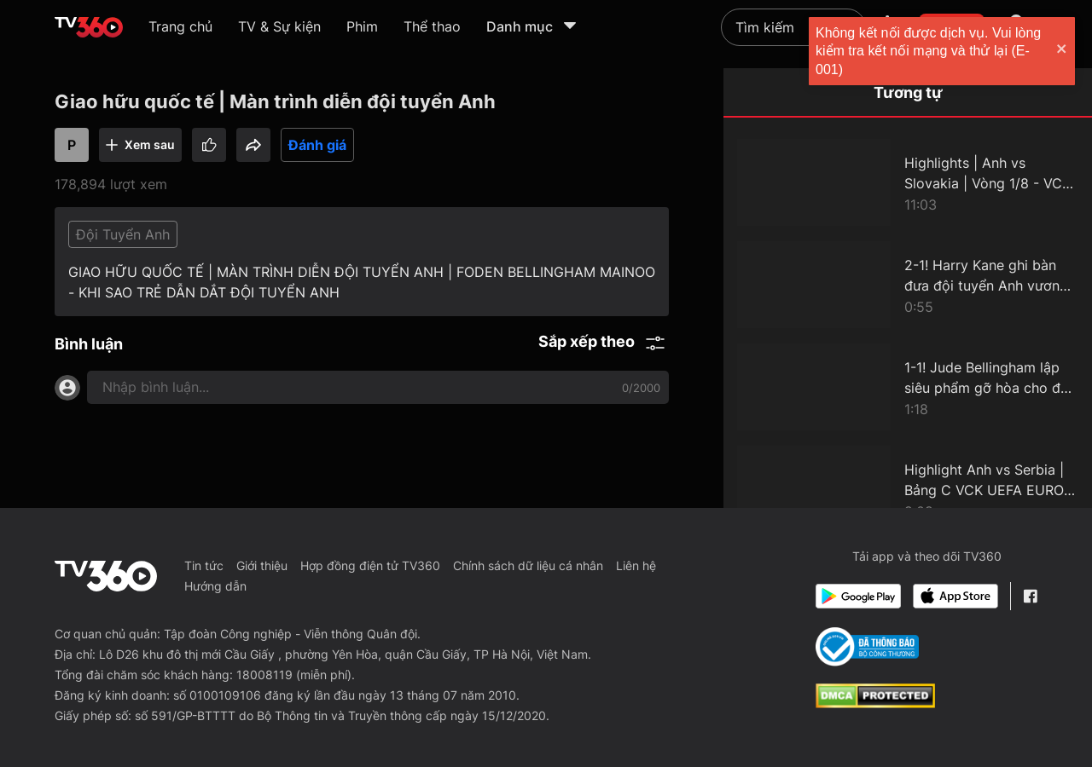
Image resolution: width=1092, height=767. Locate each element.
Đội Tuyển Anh (123, 234)
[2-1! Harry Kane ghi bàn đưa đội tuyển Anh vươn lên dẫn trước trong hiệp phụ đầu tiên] (907, 285)
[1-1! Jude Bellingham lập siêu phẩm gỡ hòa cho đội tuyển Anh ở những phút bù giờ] (907, 387)
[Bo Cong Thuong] (867, 646)
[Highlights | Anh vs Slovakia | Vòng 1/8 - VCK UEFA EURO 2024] (907, 182)
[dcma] (875, 703)
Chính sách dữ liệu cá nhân (528, 565)
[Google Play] (858, 596)
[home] (89, 27)
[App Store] (955, 596)
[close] (1062, 51)
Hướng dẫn (215, 586)
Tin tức (204, 565)
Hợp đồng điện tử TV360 (370, 565)
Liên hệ (636, 565)
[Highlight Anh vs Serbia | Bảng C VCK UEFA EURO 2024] (907, 489)
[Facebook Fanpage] (1030, 596)
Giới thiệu (262, 565)
